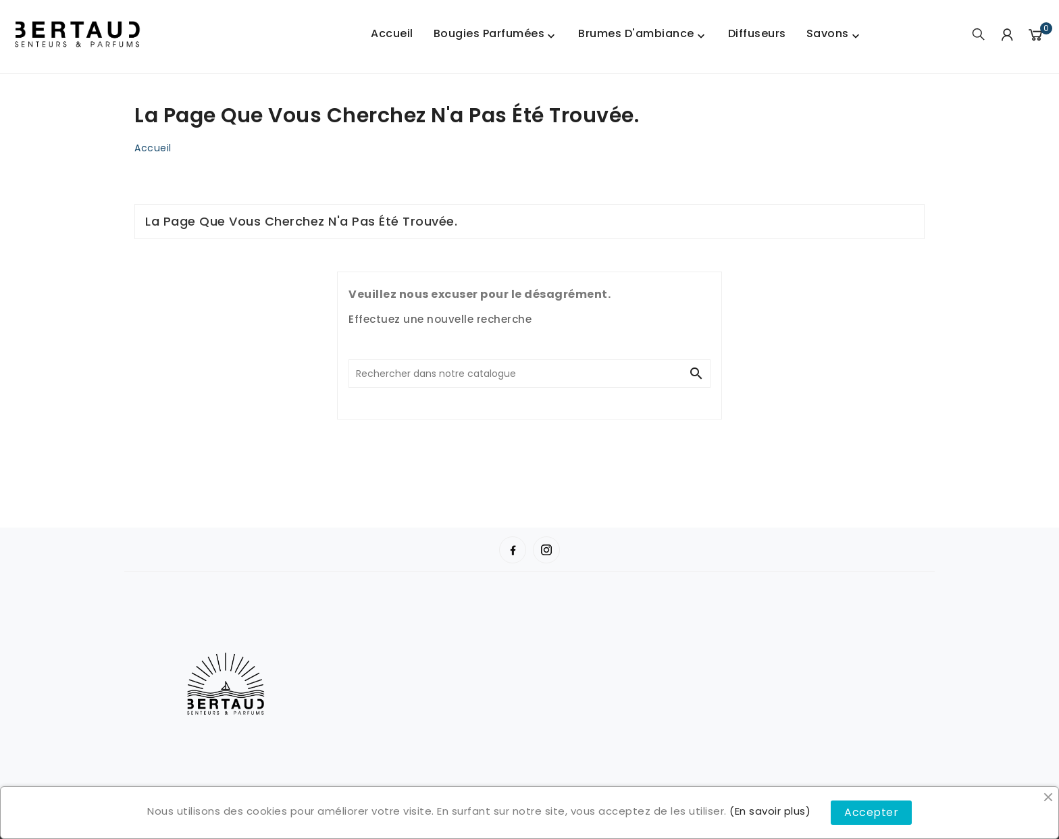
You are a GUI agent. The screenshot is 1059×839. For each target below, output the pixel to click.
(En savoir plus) (769, 811)
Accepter (871, 812)
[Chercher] (516, 373)
